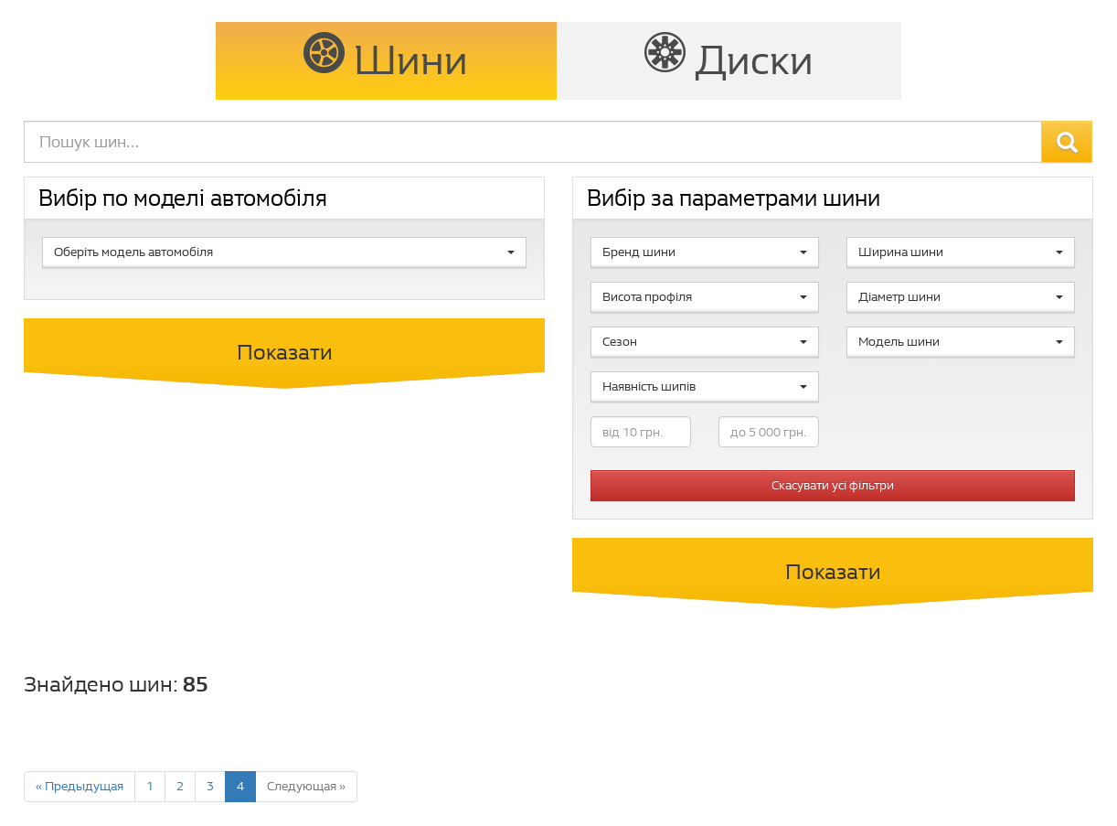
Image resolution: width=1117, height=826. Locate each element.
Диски (729, 58)
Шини (385, 58)
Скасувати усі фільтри (832, 485)
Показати (285, 352)
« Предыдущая (79, 786)
